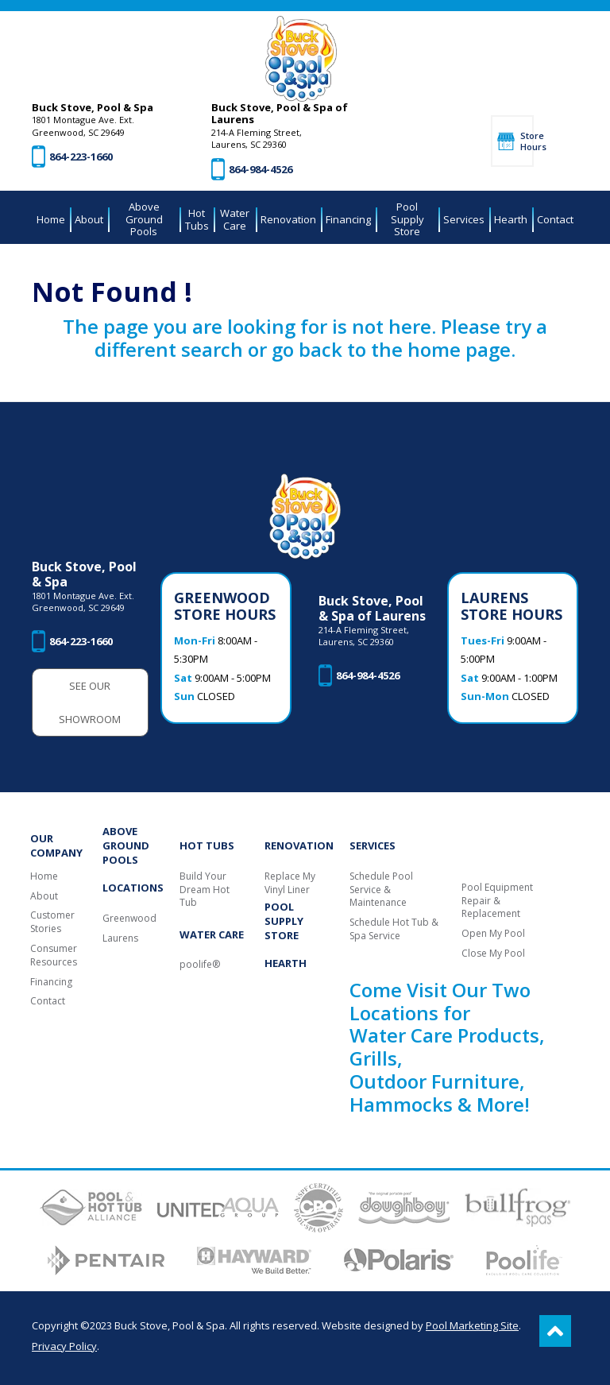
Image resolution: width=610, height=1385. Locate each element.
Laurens (120, 938)
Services (372, 845)
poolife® (200, 964)
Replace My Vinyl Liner (289, 883)
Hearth (285, 963)
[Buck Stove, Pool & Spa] (301, 59)
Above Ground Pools (125, 845)
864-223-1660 (81, 156)
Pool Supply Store (283, 920)
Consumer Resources (53, 955)
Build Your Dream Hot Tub (205, 890)
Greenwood (129, 918)
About (44, 896)
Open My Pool (493, 933)
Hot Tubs (207, 845)
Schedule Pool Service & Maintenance (381, 890)
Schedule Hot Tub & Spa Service (393, 929)
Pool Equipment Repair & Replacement (497, 901)
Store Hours (527, 141)
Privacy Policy (64, 1346)
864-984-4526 (260, 169)
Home (44, 876)
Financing (51, 982)
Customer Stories (52, 922)
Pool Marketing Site (472, 1325)
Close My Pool (493, 953)
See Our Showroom (90, 702)
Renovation (299, 845)
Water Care (212, 934)
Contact (47, 1001)
